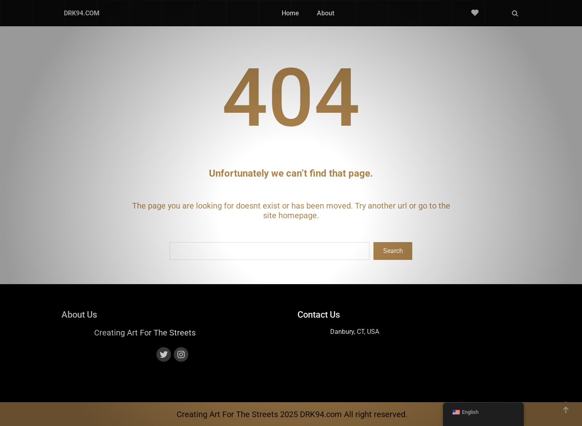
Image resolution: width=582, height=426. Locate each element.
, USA (371, 331)
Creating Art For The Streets (145, 332)
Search (393, 251)
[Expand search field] (515, 13)
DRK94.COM (81, 13)
